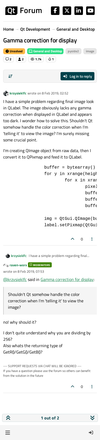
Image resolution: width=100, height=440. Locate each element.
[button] (7, 432)
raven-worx (18, 265)
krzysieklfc (18, 93)
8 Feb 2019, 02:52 (55, 93)
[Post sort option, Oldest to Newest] (10, 76)
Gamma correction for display (67, 279)
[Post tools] (92, 239)
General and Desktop (45, 51)
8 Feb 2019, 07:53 (31, 271)
